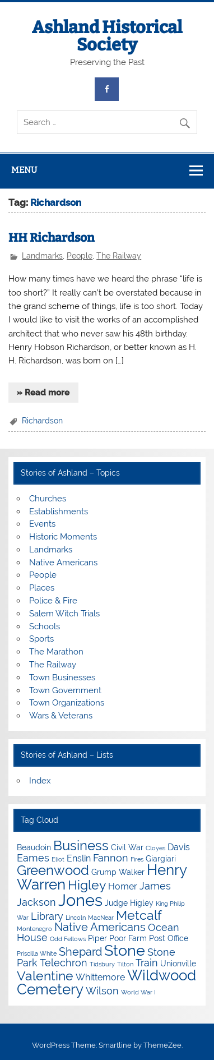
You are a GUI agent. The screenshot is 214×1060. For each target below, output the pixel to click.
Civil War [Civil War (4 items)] (127, 847)
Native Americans (63, 562)
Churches (47, 499)
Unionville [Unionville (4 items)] (178, 963)
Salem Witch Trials (64, 614)
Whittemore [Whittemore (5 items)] (100, 977)
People (79, 255)
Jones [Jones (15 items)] (80, 900)
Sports (41, 639)
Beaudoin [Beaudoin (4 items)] (34, 847)
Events (42, 524)
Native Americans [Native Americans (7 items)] (100, 927)
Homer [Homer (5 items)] (122, 886)
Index (40, 781)
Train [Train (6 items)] (147, 963)
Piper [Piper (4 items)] (97, 938)
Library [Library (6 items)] (47, 916)
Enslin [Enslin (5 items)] (79, 858)
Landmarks (42, 255)
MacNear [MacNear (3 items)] (101, 917)
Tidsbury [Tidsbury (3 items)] (102, 964)
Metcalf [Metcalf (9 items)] (139, 915)
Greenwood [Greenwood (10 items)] (53, 870)
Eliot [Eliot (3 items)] (58, 859)
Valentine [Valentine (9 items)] (45, 975)
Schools (44, 626)
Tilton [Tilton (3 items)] (125, 964)
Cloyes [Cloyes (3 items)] (155, 848)
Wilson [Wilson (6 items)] (102, 991)
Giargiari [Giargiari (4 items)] (161, 858)
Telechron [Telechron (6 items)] (63, 963)
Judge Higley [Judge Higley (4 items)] (129, 902)
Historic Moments (63, 537)
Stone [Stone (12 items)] (124, 950)
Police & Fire (53, 601)
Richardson (42, 420)
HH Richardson (51, 238)
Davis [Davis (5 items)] (179, 847)
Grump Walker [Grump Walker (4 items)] (118, 872)
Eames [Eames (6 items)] (33, 858)
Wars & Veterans (60, 716)
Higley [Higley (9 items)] (87, 884)
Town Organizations (66, 703)
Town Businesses (62, 677)
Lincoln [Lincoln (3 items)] (76, 917)
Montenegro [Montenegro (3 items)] (34, 928)
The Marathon (56, 652)
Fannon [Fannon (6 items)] (110, 858)
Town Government (65, 690)
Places (41, 588)
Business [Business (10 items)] (81, 845)
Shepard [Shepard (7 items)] (80, 951)
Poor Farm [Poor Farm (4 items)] (128, 938)
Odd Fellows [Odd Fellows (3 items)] (68, 938)
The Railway (118, 255)
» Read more (43, 393)
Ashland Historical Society (107, 35)
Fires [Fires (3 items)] (137, 859)
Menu (24, 170)
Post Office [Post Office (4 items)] (168, 938)
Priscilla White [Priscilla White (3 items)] (37, 953)
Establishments (58, 511)
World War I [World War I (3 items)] (138, 992)
